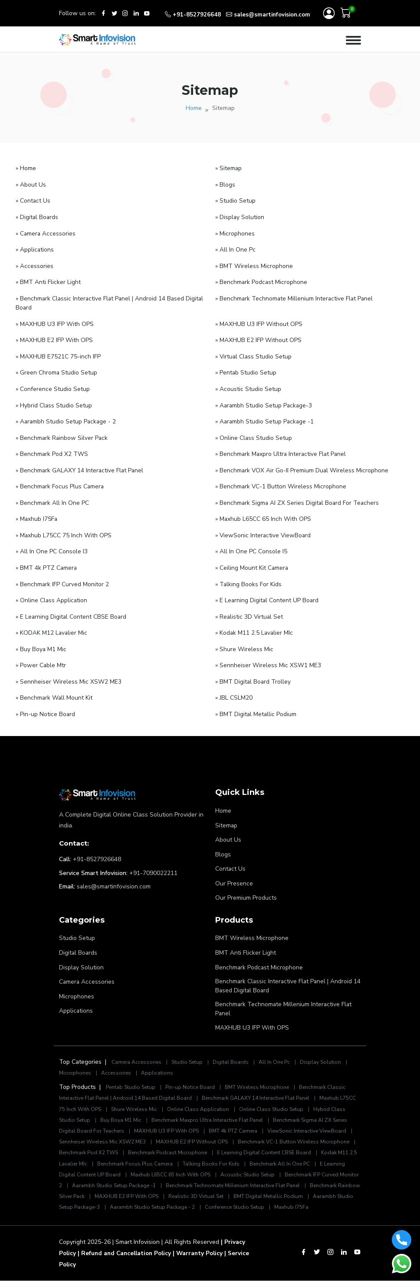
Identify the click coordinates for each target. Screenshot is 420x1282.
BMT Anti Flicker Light (245, 944)
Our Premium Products (246, 889)
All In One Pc (279, 1052)
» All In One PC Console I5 (251, 547)
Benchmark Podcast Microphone (259, 958)
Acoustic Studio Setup (322, 1165)
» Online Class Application (52, 595)
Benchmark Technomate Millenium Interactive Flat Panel (284, 1000)
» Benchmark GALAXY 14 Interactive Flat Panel (80, 466)
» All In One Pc (235, 249)
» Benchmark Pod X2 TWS (52, 450)
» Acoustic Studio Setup (248, 386)
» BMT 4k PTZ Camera (47, 563)
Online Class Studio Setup (294, 1099)
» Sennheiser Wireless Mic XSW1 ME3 (268, 659)
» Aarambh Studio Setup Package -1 (265, 418)
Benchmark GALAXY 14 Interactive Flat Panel (262, 1088)
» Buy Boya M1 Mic (41, 643)
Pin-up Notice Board (193, 1078)
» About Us (31, 185)
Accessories (118, 1063)
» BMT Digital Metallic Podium (256, 707)
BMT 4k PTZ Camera (254, 1121)
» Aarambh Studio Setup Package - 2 (67, 418)
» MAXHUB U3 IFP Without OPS (258, 322)
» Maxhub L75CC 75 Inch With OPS (64, 530)
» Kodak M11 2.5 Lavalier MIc (254, 627)
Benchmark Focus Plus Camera (215, 1154)
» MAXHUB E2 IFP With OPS (54, 338)
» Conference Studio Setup (53, 386)
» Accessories (34, 265)
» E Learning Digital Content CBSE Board (72, 611)
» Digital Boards (37, 217)
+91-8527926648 (97, 852)
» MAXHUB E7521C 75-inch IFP (58, 354)
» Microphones (235, 233)
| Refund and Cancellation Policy (127, 1255)
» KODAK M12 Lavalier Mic (52, 627)
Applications (76, 1001)
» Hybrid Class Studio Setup (54, 402)
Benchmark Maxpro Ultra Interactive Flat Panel (226, 1110)
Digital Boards (78, 944)
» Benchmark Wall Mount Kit (54, 691)
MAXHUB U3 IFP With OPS (252, 1019)
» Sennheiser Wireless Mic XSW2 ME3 (68, 675)
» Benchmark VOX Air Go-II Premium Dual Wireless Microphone (302, 466)
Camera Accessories (87, 972)
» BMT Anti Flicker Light (48, 281)
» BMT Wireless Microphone (254, 265)
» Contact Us (33, 201)
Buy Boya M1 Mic (138, 1110)
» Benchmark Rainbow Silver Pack (62, 434)
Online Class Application (219, 1099)
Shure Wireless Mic (153, 1099)
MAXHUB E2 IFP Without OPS (235, 1132)
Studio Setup (77, 929)
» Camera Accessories (46, 233)
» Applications (35, 249)
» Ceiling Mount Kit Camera (252, 563)
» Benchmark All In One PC (52, 498)
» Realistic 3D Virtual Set (249, 611)
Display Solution (81, 958)
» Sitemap (228, 169)
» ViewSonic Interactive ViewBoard (263, 530)
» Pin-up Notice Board (45, 707)
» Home (26, 169)
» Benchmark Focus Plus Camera (60, 482)
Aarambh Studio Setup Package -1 (193, 1176)
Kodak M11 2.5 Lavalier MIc (132, 1154)
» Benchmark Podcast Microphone (261, 281)
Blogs (223, 846)
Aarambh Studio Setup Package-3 (152, 1198)
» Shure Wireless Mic (244, 643)
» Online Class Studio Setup (253, 434)
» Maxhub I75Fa (37, 514)
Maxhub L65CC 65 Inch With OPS (243, 1165)
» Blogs (225, 185)
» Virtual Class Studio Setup (254, 354)
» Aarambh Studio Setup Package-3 (264, 402)
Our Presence (234, 875)
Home (194, 109)
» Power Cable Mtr (41, 659)
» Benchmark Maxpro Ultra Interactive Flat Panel (281, 450)
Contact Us (230, 860)
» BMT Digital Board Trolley (253, 675)
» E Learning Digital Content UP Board (267, 595)
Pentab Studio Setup (132, 1078)
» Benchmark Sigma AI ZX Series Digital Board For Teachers (298, 498)
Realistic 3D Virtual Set (288, 1187)
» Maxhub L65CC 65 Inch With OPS (263, 514)
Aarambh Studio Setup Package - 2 (249, 1198)
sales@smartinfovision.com (114, 879)
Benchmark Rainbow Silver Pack (134, 1187)
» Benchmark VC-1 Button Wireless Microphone (281, 482)
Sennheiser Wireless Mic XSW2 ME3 (143, 1132)
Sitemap (226, 818)
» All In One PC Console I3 (52, 547)
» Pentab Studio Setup (246, 370)
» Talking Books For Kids (248, 579)
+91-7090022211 (153, 865)
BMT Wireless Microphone (252, 929)
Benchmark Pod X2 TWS (154, 1143)
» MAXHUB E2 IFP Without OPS (258, 338)
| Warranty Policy (204, 1255)
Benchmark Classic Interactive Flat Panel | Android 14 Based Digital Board (284, 976)
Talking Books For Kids (292, 1154)
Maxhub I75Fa (101, 1208)
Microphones (76, 986)
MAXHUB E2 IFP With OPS (216, 1187)
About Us (228, 832)
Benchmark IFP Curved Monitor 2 (100, 1176)
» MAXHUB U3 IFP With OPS (55, 322)
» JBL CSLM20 (234, 691)
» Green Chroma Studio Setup (57, 370)
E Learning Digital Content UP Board (147, 1165)
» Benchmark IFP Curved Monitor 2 (62, 579)
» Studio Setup (235, 201)
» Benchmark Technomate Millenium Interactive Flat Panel (295, 297)
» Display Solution (240, 217)
